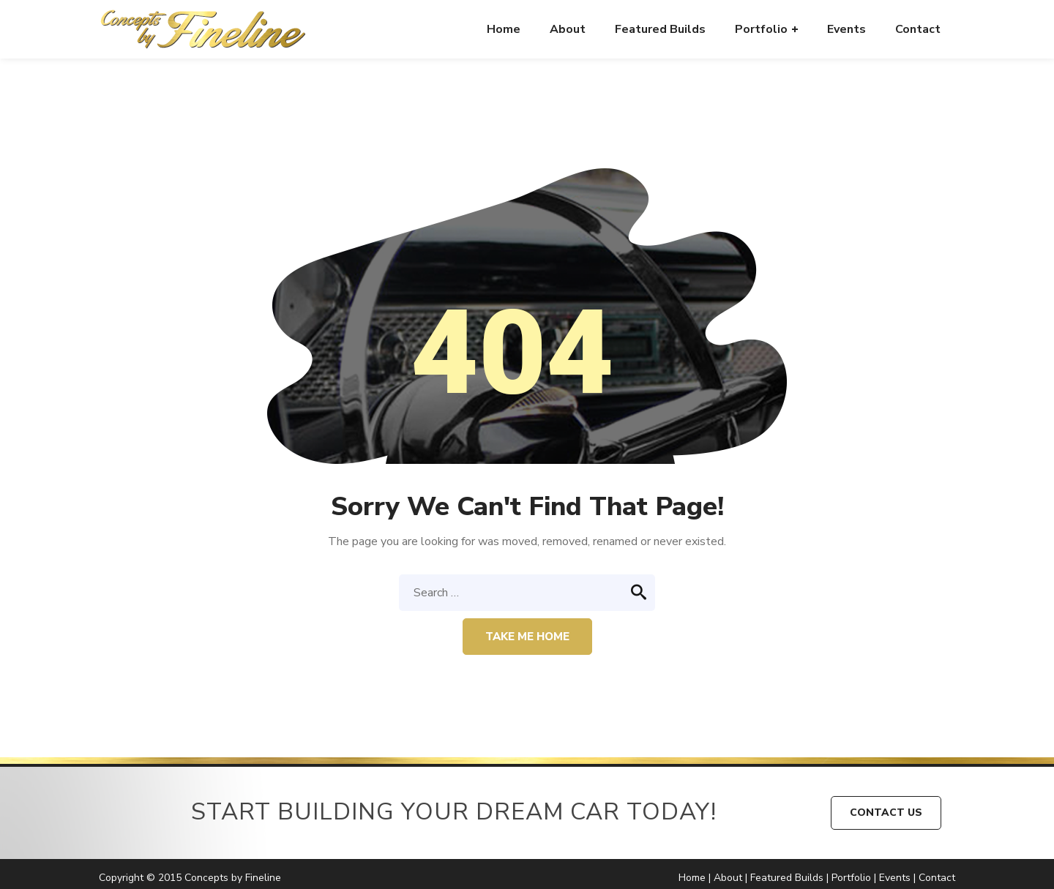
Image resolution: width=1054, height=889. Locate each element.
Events (895, 878)
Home (692, 878)
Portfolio (851, 878)
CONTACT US (886, 812)
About (728, 878)
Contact (937, 878)
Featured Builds (786, 878)
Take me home (527, 636)
